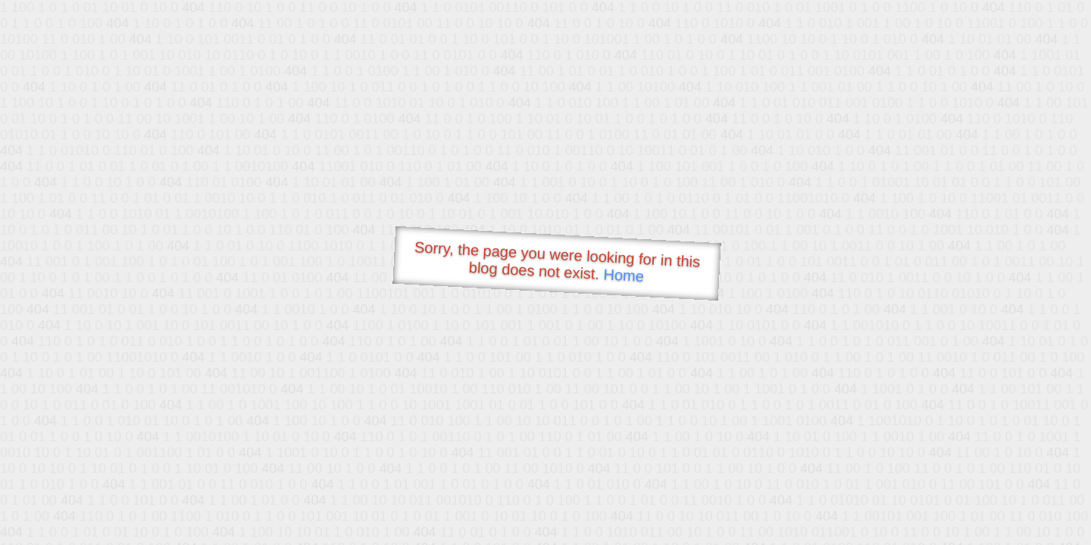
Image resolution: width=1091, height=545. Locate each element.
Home (623, 275)
